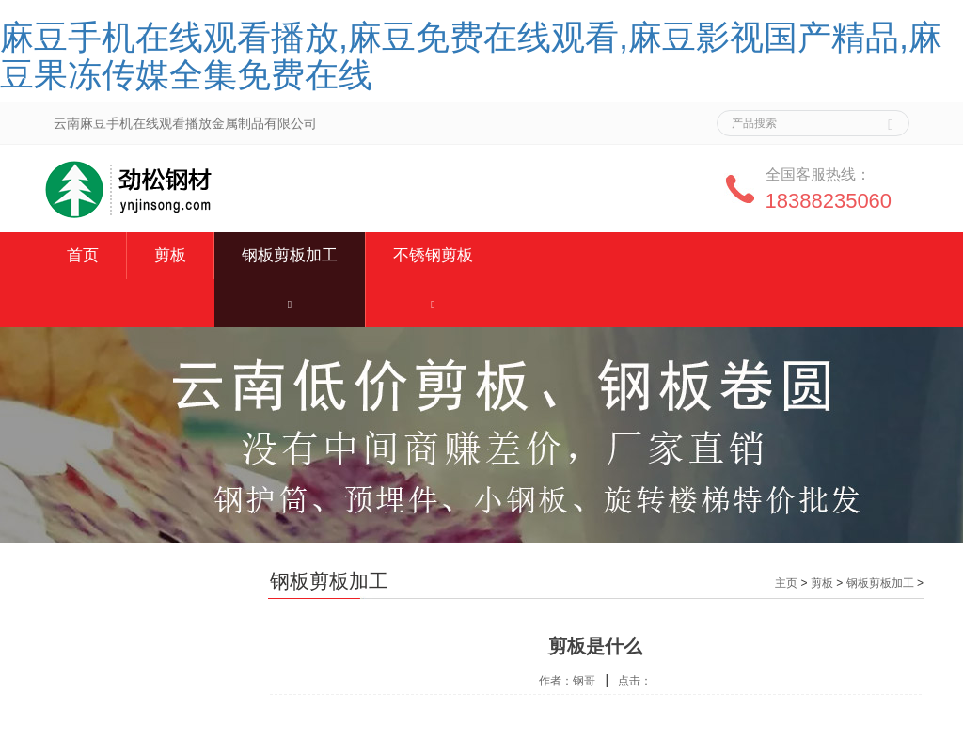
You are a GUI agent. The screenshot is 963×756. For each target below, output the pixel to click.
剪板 (170, 255)
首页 (83, 255)
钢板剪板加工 (290, 255)
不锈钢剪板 (433, 255)
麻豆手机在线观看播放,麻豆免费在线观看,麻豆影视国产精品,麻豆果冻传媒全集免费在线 (471, 56)
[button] (289, 303)
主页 (786, 583)
